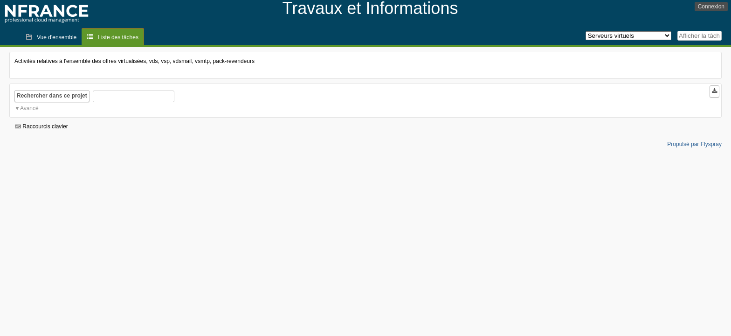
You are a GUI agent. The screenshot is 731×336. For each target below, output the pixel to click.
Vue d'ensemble (56, 37)
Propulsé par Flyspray (694, 144)
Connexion (711, 6)
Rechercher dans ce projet (52, 95)
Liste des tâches (118, 37)
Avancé (29, 108)
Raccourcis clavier (41, 126)
